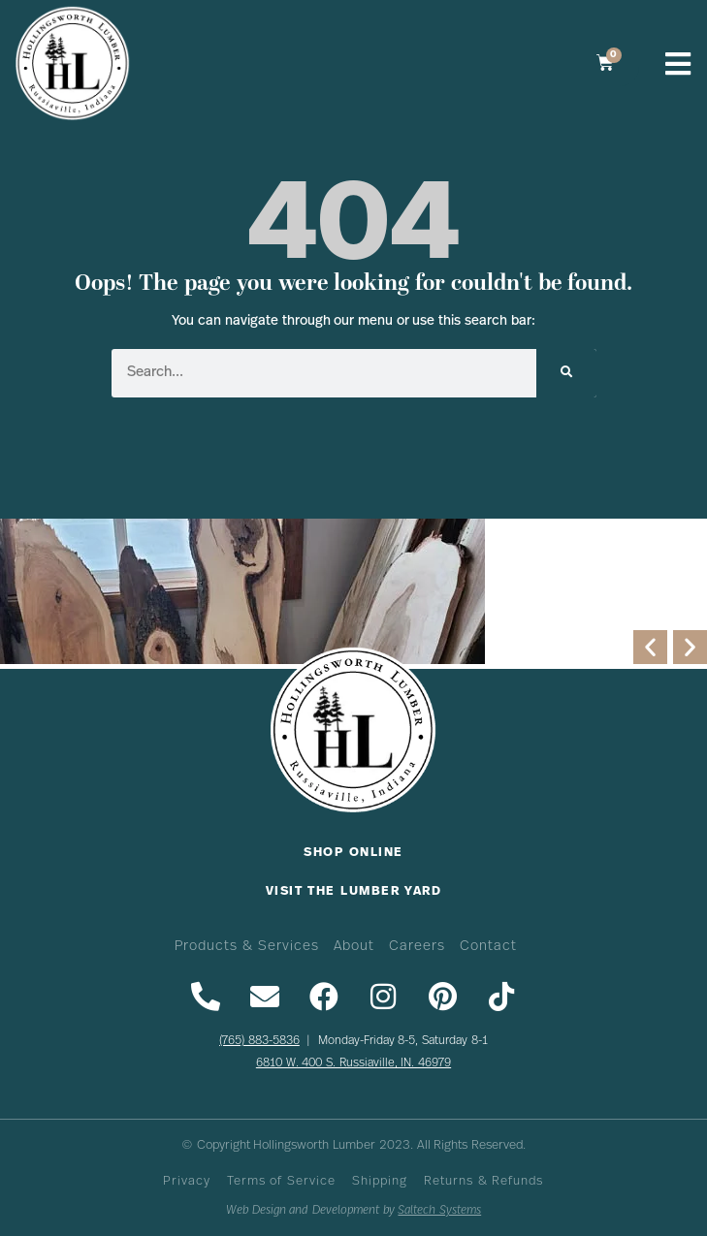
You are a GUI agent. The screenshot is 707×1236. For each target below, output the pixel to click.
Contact (488, 946)
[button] (650, 647)
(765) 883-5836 (259, 1041)
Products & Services (246, 946)
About (354, 946)
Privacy (186, 1181)
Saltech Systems (439, 1210)
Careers (417, 946)
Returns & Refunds (483, 1181)
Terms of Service (281, 1181)
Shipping (379, 1181)
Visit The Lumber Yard (354, 891)
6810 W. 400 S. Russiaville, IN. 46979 (353, 1063)
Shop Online (353, 852)
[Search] (566, 373)
